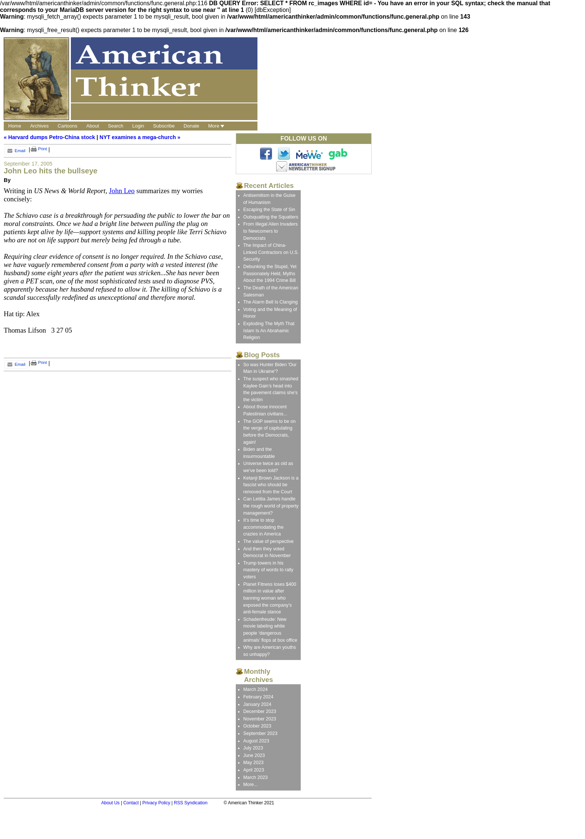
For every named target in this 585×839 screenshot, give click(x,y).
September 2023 (260, 733)
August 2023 (256, 741)
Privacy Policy (157, 802)
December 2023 (259, 711)
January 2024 (257, 704)
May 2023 (253, 762)
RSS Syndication (190, 802)
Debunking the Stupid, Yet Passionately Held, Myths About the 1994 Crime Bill (270, 273)
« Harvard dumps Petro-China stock (49, 137)
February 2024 (258, 697)
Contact (130, 802)
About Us (110, 802)
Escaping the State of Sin (269, 209)
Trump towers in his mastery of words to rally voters (268, 569)
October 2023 (257, 726)
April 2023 (253, 770)
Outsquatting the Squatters (270, 217)
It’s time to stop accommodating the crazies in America (263, 527)
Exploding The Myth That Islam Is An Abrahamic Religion (268, 330)
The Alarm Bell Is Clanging (270, 302)
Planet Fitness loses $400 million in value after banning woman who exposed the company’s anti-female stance (269, 598)
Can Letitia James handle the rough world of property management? (270, 505)
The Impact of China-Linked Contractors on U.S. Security (271, 252)
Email (15, 150)
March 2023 (255, 777)
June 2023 (254, 755)
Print (39, 149)
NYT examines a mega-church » (140, 137)
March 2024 (255, 689)
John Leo (122, 191)
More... (250, 784)
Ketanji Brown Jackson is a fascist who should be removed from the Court (270, 484)
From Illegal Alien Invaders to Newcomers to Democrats (270, 231)
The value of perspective (268, 541)
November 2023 (259, 719)
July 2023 (253, 748)
